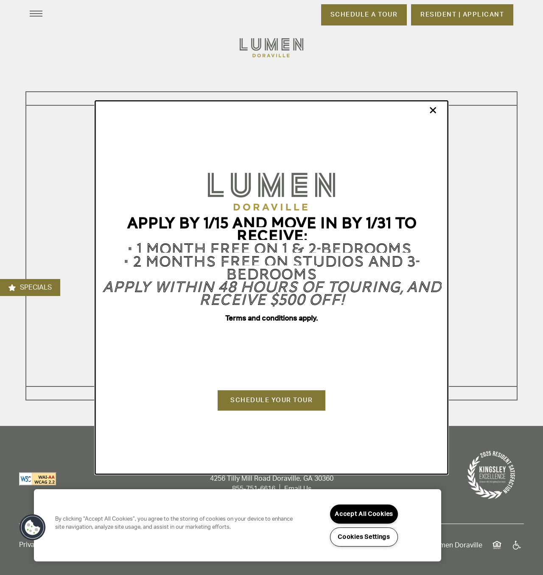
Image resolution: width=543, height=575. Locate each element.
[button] (32, 527)
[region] (237, 525)
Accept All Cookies (364, 514)
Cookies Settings (364, 537)
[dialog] (271, 287)
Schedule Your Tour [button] (271, 400)
